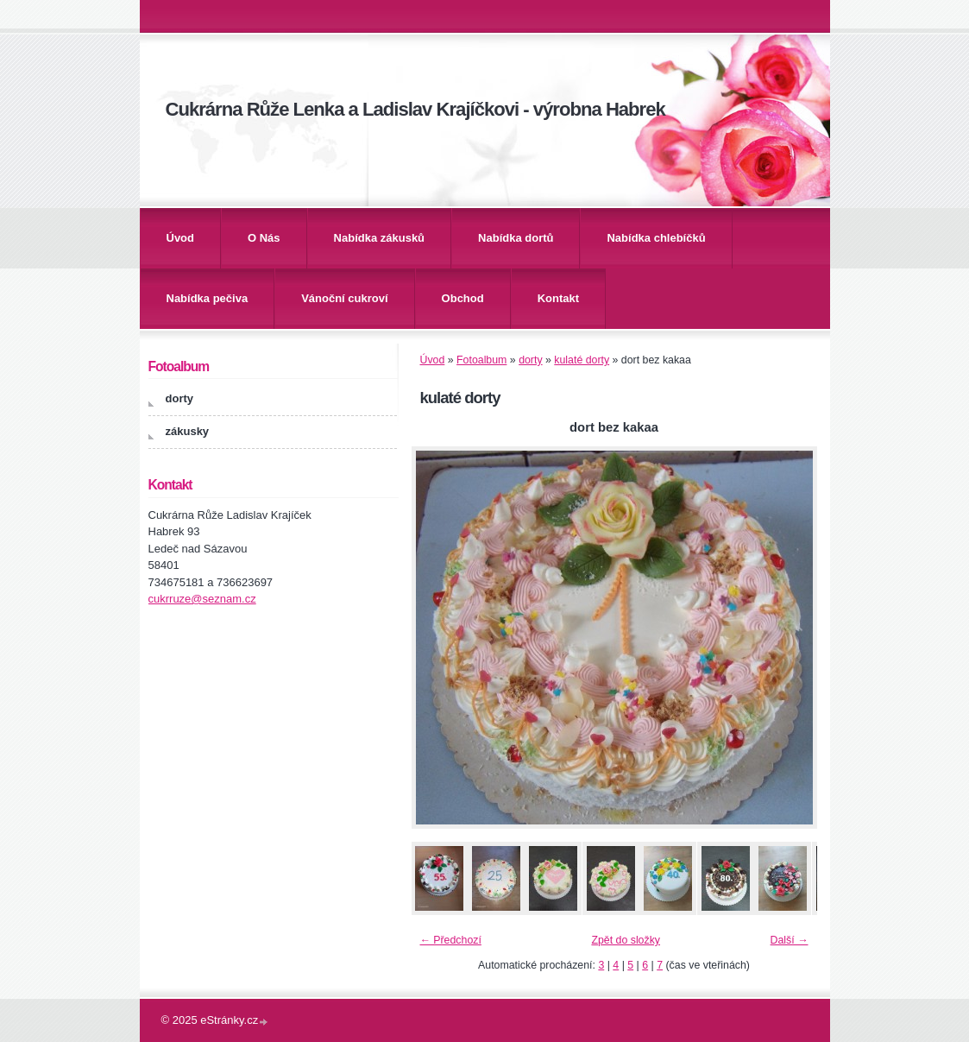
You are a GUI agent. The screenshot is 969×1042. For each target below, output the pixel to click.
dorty (530, 360)
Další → (790, 940)
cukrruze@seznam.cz (202, 598)
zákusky (188, 431)
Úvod (181, 237)
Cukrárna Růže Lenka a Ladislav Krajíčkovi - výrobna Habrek (415, 109)
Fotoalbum (481, 360)
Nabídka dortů (515, 237)
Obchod (463, 298)
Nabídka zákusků (379, 237)
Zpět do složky (625, 940)
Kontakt (558, 298)
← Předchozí (450, 940)
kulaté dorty (581, 360)
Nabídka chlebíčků (656, 237)
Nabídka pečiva (208, 298)
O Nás (264, 237)
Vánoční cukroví (344, 298)
